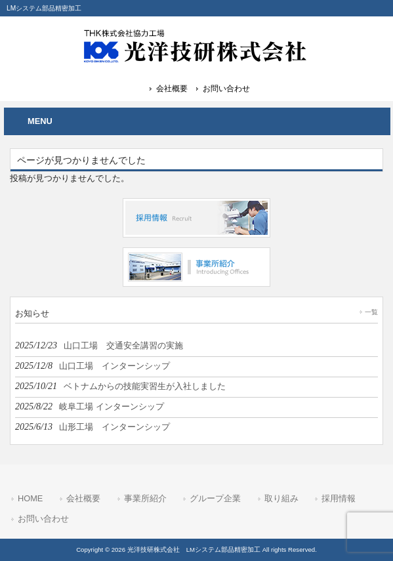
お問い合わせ (226, 89)
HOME (30, 498)
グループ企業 (215, 498)
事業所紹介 (145, 498)
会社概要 (172, 89)
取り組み (281, 498)
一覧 (371, 312)
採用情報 (338, 498)
